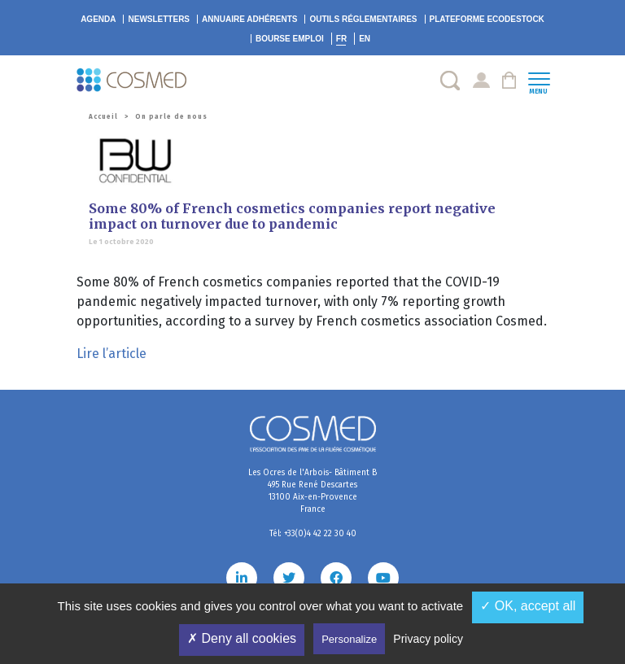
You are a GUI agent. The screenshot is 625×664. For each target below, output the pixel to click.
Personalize (349, 639)
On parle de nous (171, 116)
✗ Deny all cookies (241, 638)
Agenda (98, 19)
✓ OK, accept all (527, 606)
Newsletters (159, 19)
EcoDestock (487, 19)
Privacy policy (428, 638)
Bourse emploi (290, 38)
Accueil (103, 116)
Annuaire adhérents (249, 19)
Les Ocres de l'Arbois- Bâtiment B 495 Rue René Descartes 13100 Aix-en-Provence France (312, 491)
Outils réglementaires (363, 19)
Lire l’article (111, 353)
